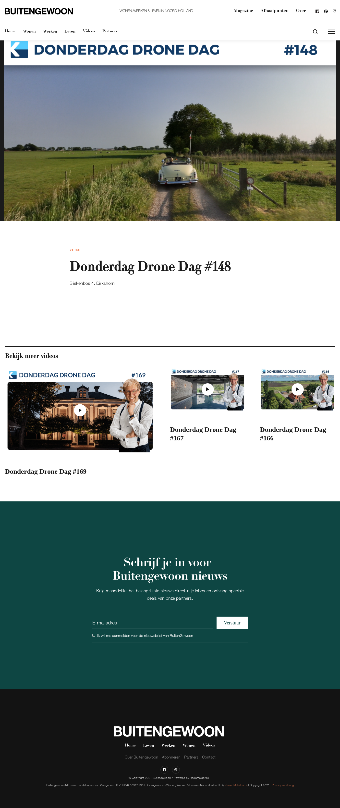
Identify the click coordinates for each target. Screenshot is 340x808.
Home (10, 31)
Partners (110, 31)
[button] (331, 31)
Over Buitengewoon (141, 757)
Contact (209, 757)
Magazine (243, 11)
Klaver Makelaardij (236, 785)
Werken (50, 32)
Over (301, 11)
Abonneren (171, 757)
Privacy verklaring (283, 785)
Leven (69, 32)
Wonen (29, 32)
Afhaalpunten (274, 11)
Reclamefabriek (199, 778)
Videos (89, 31)
